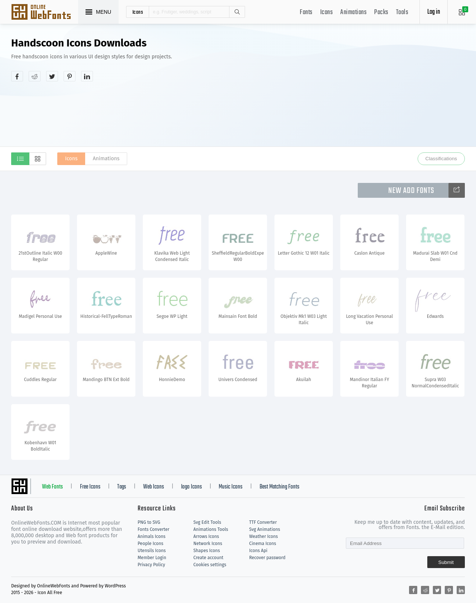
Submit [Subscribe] (446, 562)
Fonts (306, 12)
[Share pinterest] (69, 76)
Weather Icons (263, 536)
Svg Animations (264, 529)
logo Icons (191, 487)
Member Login (152, 557)
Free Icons (90, 487)
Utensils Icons (152, 550)
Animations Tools (210, 529)
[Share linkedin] (87, 76)
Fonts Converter (153, 529)
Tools (402, 12)
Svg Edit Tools (207, 522)
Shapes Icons (206, 550)
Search (236, 11)
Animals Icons (151, 536)
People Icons (150, 543)
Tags (121, 487)
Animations (353, 12)
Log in (433, 12)
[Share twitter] (52, 76)
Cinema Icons (262, 543)
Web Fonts (52, 487)
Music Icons (230, 487)
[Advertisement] (349, 94)
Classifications (441, 158)
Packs (381, 12)
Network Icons (207, 543)
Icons (326, 12)
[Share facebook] (17, 76)
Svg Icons (44, 13)
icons (137, 12)
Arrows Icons (206, 536)
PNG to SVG (149, 522)
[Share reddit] (35, 76)
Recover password (267, 557)
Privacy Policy (151, 564)
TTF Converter (263, 522)
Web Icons (153, 487)
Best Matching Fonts (279, 487)
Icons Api (258, 550)
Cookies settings (209, 564)
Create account (208, 557)
